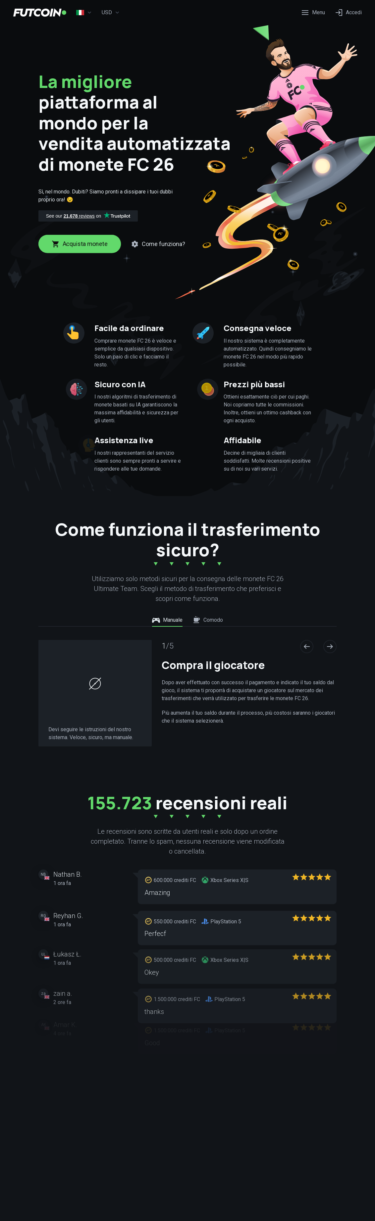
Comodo (207, 620)
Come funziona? (158, 244)
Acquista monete (80, 244)
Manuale (167, 620)
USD (111, 13)
